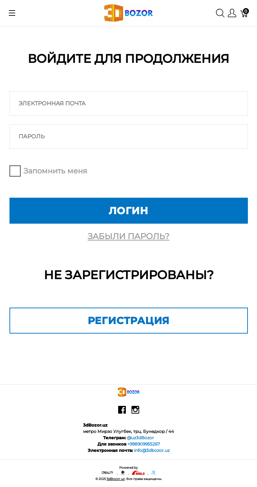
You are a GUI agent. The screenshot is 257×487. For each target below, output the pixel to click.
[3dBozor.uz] (128, 12)
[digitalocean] (153, 472)
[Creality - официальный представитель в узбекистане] (107, 472)
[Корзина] (244, 13)
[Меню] (232, 13)
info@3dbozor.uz (152, 450)
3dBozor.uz (116, 479)
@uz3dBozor (140, 437)
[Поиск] (220, 13)
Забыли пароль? (128, 236)
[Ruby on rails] (138, 472)
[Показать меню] (12, 13)
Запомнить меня (55, 170)
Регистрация (129, 321)
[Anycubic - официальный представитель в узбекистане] (123, 472)
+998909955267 (143, 444)
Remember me (15, 171)
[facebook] (122, 412)
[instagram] (135, 412)
